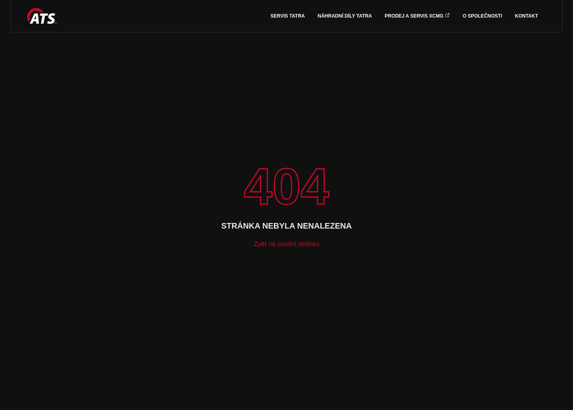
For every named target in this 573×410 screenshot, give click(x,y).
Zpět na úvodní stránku (286, 244)
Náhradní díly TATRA (345, 16)
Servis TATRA (288, 16)
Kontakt (526, 16)
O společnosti (482, 16)
